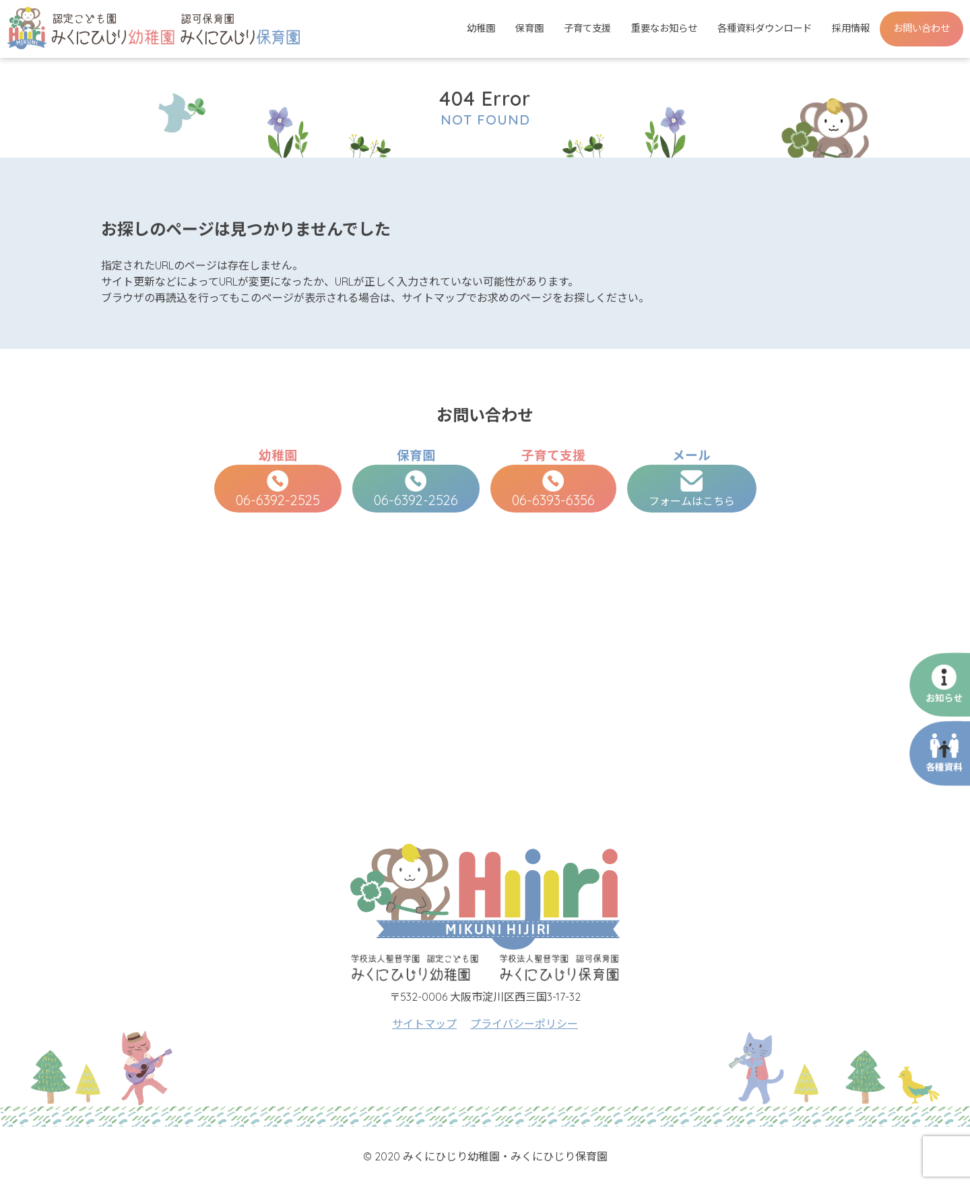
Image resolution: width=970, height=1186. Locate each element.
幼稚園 (481, 28)
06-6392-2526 (416, 489)
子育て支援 (587, 28)
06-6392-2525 (278, 489)
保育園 (529, 28)
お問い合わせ (921, 28)
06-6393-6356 (553, 489)
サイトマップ (424, 1023)
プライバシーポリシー (524, 1023)
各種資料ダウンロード (764, 28)
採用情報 (851, 28)
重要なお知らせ (664, 28)
